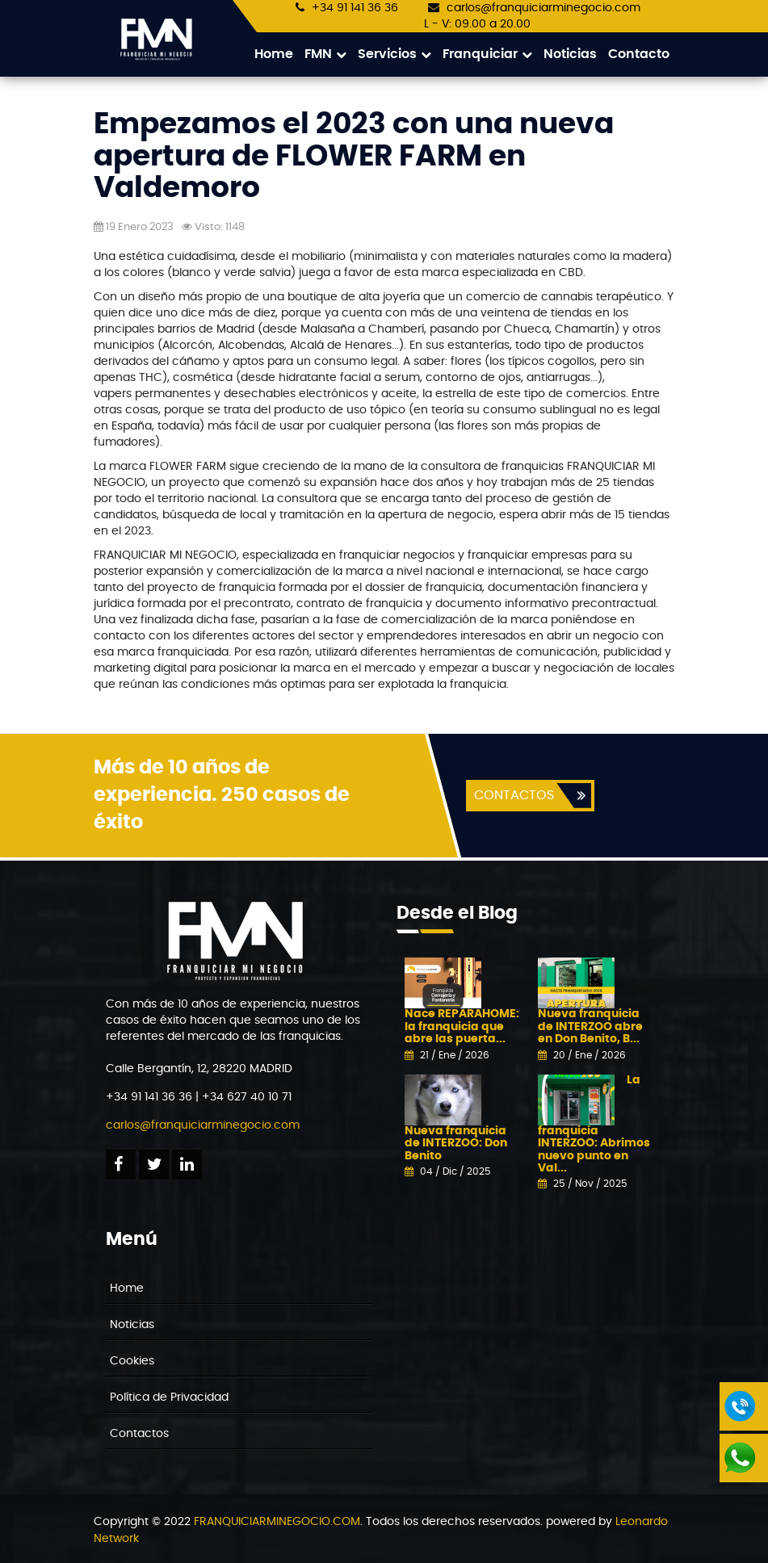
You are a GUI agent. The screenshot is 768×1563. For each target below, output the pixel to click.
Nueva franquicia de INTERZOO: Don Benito (456, 1144)
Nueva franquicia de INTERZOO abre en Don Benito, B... (590, 1027)
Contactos (139, 1434)
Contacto (638, 54)
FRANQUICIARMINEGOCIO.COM (277, 1522)
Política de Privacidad (169, 1398)
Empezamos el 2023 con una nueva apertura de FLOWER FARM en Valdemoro (354, 157)
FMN (325, 54)
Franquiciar (487, 54)
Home (273, 54)
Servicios (394, 54)
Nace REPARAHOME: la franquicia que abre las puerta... (462, 1027)
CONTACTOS (513, 796)
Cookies (132, 1362)
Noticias (570, 54)
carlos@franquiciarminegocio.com (543, 8)
